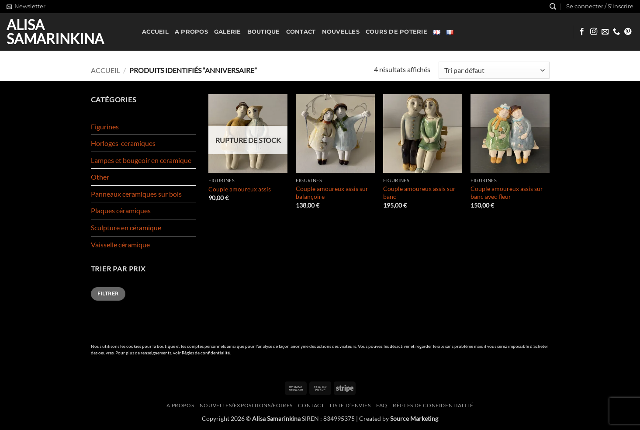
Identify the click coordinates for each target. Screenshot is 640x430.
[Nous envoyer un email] (605, 32)
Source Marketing (414, 418)
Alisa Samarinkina (55, 32)
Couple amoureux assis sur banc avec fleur (506, 193)
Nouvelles (341, 31)
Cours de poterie (396, 31)
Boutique (263, 31)
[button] (26, 6)
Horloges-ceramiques (123, 143)
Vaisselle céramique (120, 244)
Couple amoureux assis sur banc (419, 193)
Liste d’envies (350, 405)
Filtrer (108, 293)
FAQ (381, 405)
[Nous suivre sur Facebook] (581, 32)
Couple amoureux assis (239, 189)
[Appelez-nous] (616, 32)
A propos (191, 31)
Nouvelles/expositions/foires (246, 405)
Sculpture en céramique (126, 227)
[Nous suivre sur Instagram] (593, 32)
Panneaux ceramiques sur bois (136, 194)
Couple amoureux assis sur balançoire (332, 193)
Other (100, 177)
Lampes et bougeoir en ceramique (141, 160)
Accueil (155, 31)
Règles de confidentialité (206, 352)
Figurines (105, 126)
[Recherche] (553, 6)
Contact (301, 31)
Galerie (227, 31)
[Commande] (494, 70)
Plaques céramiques (121, 210)
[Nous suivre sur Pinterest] (627, 32)
